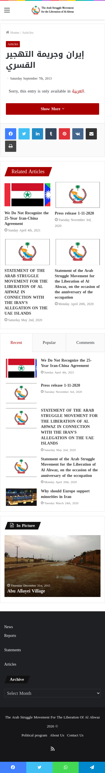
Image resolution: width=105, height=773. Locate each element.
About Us (57, 735)
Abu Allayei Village (26, 591)
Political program (34, 735)
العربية (78, 91)
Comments (85, 342)
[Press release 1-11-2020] (78, 195)
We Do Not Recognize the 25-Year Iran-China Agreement (26, 218)
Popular (49, 342)
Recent (16, 342)
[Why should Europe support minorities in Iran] (21, 497)
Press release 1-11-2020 (74, 213)
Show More (52, 109)
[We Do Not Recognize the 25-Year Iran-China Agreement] (27, 195)
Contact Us (75, 735)
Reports (10, 635)
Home (12, 32)
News (8, 626)
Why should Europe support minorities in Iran (65, 494)
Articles (27, 32)
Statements (12, 649)
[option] (52, 566)
